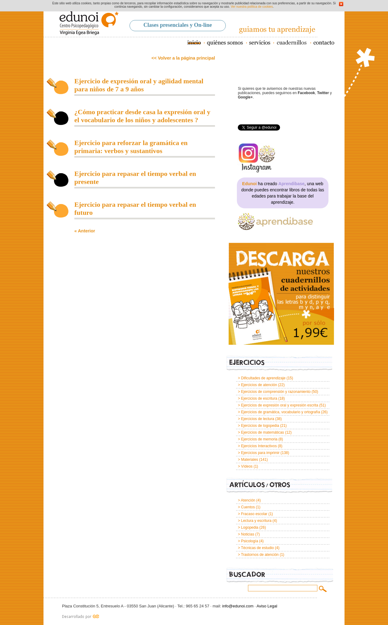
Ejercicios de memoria (259, 439)
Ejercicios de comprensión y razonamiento (275, 392)
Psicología (249, 541)
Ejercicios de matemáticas (262, 432)
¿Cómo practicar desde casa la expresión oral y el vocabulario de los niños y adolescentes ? (142, 116)
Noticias (247, 534)
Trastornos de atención (260, 554)
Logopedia (249, 527)
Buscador (279, 575)
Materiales (249, 459)
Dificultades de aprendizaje (263, 378)
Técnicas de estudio (257, 548)
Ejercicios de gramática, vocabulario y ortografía (280, 412)
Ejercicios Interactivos (259, 446)
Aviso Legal (267, 606)
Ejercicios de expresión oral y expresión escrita (279, 405)
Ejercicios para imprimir (260, 453)
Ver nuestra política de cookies (252, 6)
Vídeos (246, 466)
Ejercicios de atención (259, 385)
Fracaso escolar (254, 514)
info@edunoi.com (237, 606)
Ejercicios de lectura (257, 419)
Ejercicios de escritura (259, 398)
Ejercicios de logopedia (260, 425)
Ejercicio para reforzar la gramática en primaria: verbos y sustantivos (131, 147)
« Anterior (84, 230)
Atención (248, 500)
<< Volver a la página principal (183, 58)
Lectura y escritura (256, 521)
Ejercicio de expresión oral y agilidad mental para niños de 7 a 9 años (138, 85)
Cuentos (248, 507)
